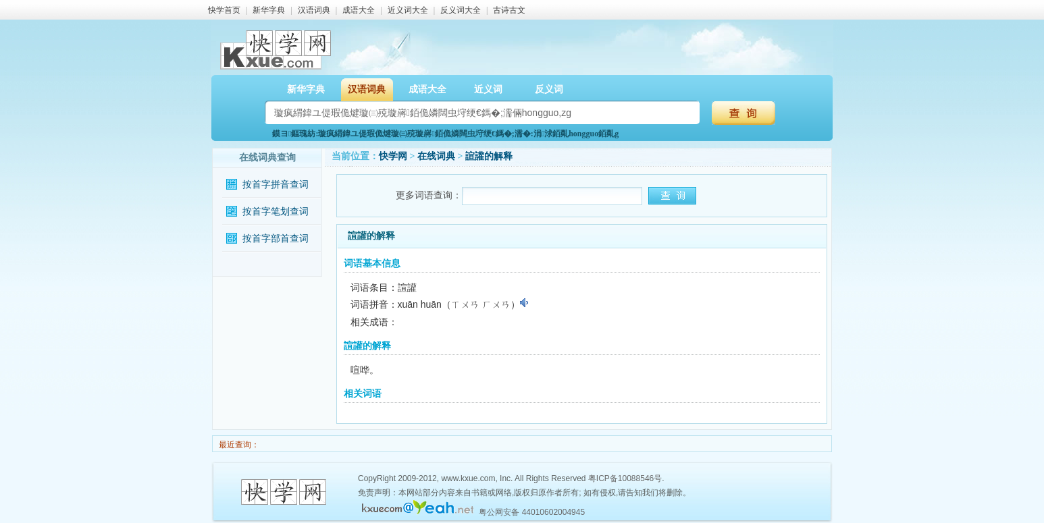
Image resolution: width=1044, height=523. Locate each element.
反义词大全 (460, 10)
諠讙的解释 (489, 156)
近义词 (488, 89)
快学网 (393, 156)
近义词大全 (408, 10)
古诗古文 (509, 10)
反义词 (549, 89)
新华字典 (269, 10)
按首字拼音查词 (275, 185)
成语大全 (358, 10)
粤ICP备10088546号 (625, 478)
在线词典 (436, 156)
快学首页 (224, 10)
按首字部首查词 (275, 238)
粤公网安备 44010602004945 (532, 512)
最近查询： (238, 444)
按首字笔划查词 (275, 212)
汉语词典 (314, 10)
